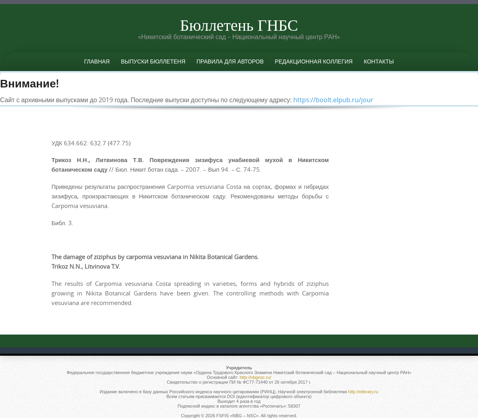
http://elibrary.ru (363, 391)
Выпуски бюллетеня (153, 61)
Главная (97, 61)
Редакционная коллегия (314, 61)
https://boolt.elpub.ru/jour (333, 99)
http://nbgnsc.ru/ (255, 377)
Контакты (379, 61)
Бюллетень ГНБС (239, 25)
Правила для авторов (230, 61)
